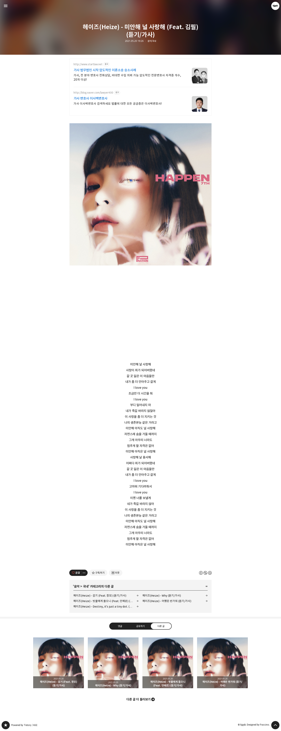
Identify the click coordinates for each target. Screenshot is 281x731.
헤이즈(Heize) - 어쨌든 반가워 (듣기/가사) (166, 601)
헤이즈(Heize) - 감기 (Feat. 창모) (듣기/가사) (99, 595)
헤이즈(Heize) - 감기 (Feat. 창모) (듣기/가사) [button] (58, 662)
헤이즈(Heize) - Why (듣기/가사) (161, 595)
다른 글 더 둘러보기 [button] (138, 699)
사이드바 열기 (5, 6)
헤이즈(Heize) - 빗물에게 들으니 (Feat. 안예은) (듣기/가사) (106, 601)
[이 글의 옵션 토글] (84, 573)
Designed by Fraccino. (258, 724)
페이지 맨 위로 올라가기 (275, 725)
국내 (85, 586)
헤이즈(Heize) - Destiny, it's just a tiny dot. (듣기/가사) (106, 606)
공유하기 (140, 625)
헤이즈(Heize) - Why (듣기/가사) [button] (113, 662)
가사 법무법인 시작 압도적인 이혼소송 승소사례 (105, 70)
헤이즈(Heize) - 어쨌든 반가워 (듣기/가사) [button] (222, 662)
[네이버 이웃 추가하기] (115, 573)
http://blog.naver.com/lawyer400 (93, 92)
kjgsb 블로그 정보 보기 (275, 6)
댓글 (120, 625)
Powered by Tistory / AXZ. (24, 725)
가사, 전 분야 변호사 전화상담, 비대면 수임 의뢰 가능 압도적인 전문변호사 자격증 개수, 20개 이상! (127, 77)
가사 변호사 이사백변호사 (90, 98)
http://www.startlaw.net (88, 64)
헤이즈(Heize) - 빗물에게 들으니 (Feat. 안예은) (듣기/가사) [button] (167, 662)
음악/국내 (152, 41)
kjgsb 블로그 (5, 725)
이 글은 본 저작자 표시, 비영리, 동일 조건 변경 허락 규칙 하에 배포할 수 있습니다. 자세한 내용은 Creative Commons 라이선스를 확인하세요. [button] (205, 572)
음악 (76, 586)
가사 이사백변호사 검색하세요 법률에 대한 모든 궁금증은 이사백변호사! (118, 103)
